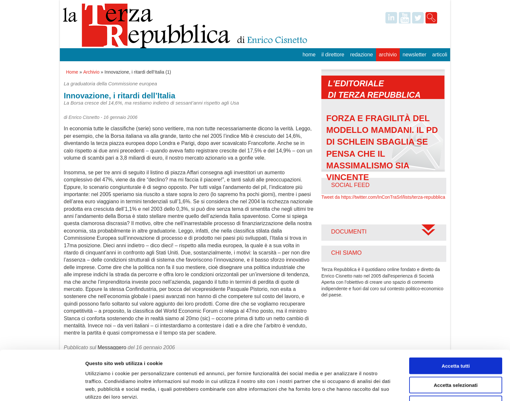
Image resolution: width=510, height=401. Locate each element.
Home (308, 54)
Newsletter (414, 54)
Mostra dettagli (342, 388)
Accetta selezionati (455, 355)
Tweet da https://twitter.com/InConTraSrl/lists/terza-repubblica (383, 197)
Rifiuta (455, 374)
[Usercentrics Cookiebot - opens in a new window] (42, 388)
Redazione (361, 54)
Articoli (439, 54)
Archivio (388, 54)
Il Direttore (332, 54)
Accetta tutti (456, 336)
